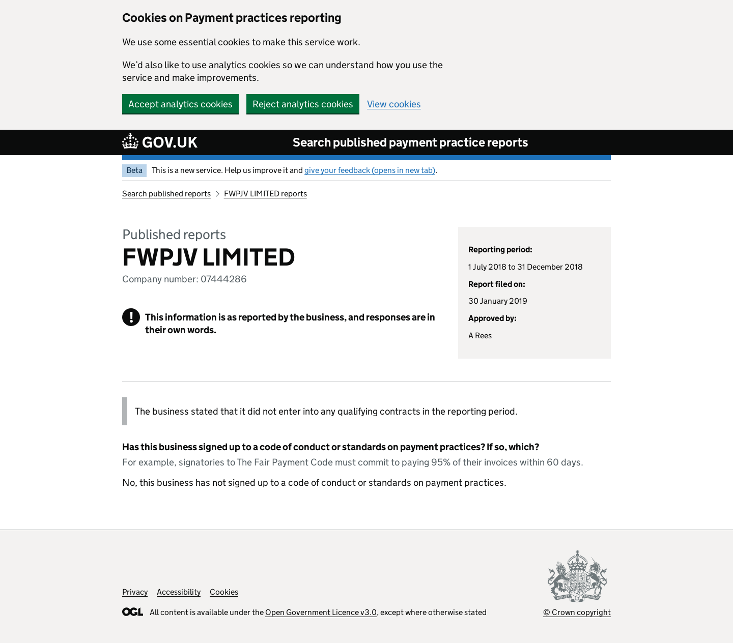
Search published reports (166, 193)
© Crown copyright (577, 612)
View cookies (394, 104)
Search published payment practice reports (410, 142)
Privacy (135, 592)
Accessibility (179, 592)
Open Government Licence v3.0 (321, 612)
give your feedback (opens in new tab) (369, 170)
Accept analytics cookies (180, 104)
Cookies (224, 592)
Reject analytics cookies (302, 104)
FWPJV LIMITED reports (265, 193)
